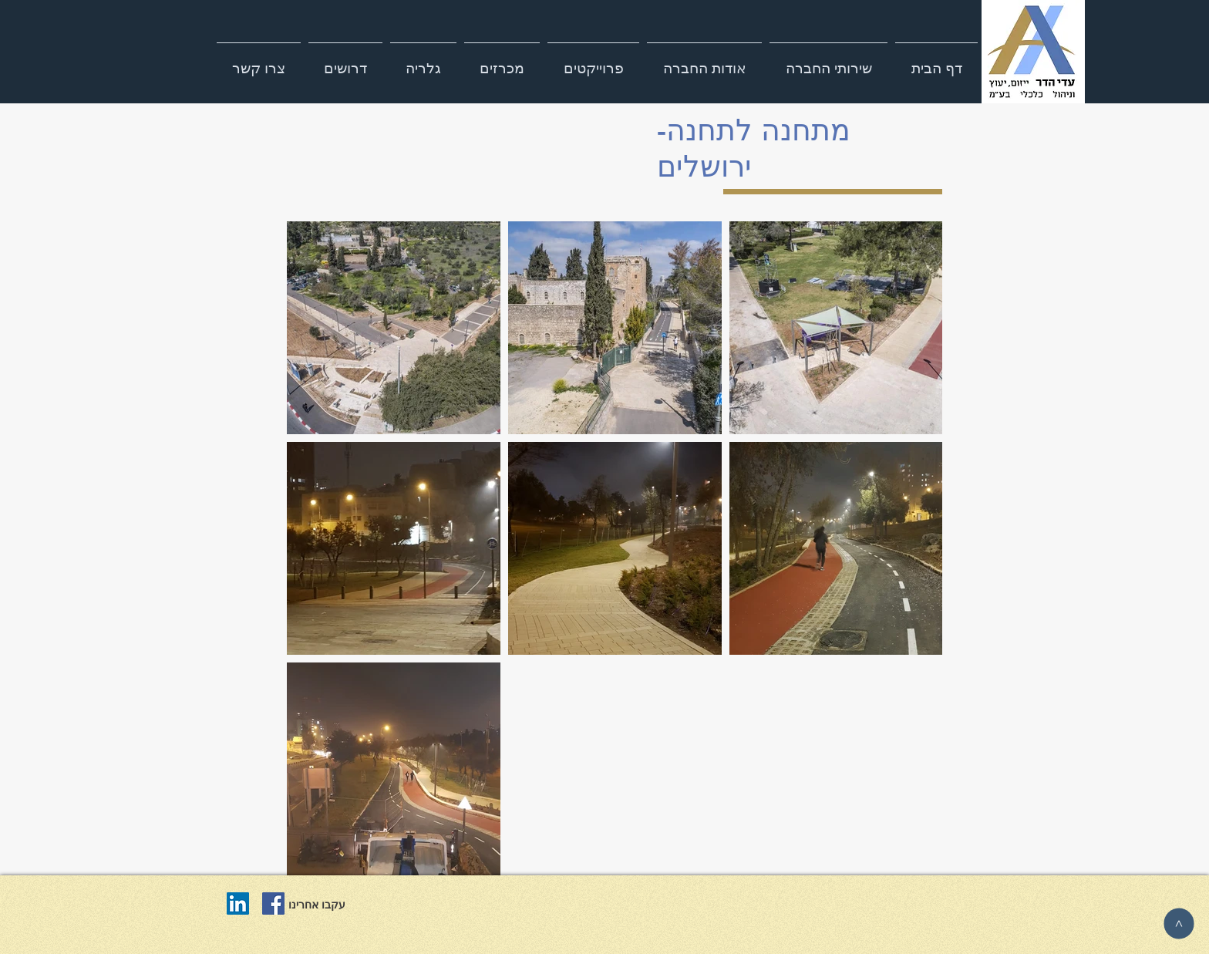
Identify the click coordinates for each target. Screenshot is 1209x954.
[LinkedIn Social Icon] (238, 903)
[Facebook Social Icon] (273, 903)
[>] (1179, 923)
